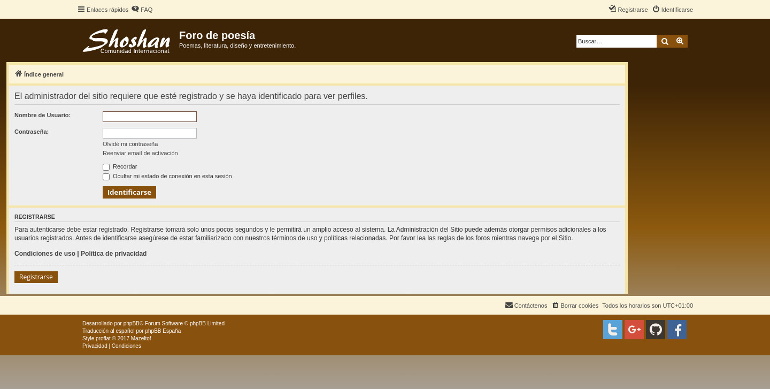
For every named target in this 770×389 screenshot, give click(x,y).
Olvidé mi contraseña (130, 144)
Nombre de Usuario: (42, 115)
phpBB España (163, 331)
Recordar (120, 166)
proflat (103, 338)
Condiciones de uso (44, 253)
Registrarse (36, 276)
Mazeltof (141, 338)
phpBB (132, 323)
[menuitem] (141, 9)
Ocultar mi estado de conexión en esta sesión (167, 176)
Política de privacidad (114, 253)
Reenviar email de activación (140, 153)
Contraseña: (31, 131)
